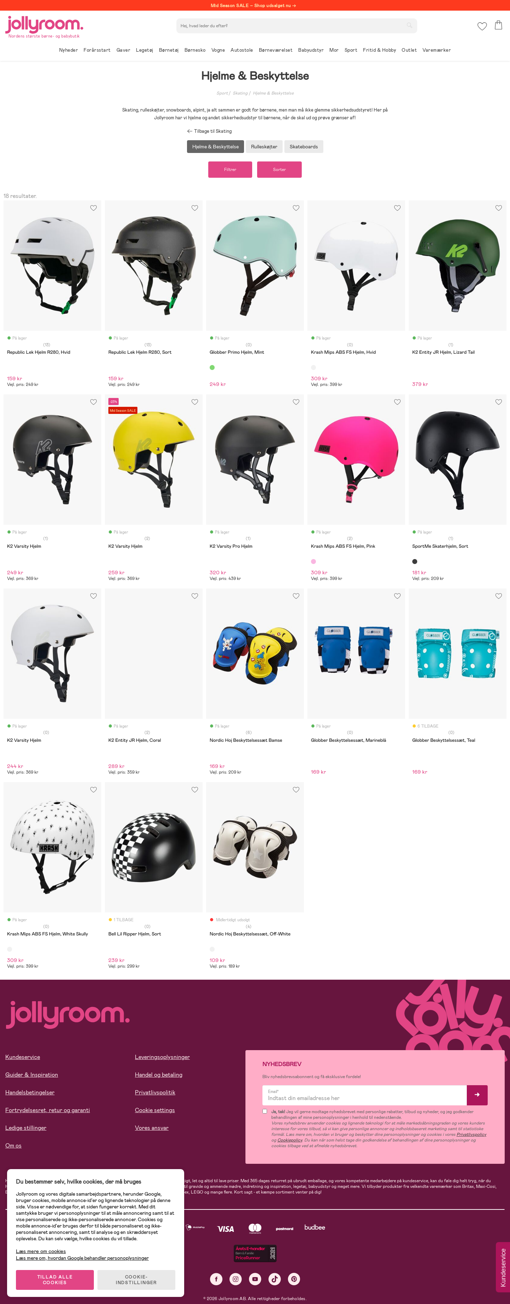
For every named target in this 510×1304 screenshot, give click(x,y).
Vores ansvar (152, 1128)
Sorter (279, 169)
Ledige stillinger (25, 1128)
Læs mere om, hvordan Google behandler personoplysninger (82, 1258)
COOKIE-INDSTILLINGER (136, 1280)
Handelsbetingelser (30, 1092)
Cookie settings (155, 1110)
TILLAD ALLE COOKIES (55, 1280)
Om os (13, 1145)
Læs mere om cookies (41, 1251)
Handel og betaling (158, 1074)
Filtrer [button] (230, 169)
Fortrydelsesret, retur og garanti (47, 1110)
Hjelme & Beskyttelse (273, 93)
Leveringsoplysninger (162, 1057)
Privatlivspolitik (155, 1092)
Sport (222, 93)
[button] (482, 26)
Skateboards (304, 146)
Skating (240, 93)
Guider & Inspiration (31, 1074)
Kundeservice (22, 1057)
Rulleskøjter (264, 146)
